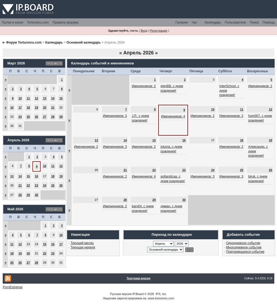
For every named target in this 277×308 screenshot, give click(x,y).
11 (28, 98)
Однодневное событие (243, 243)
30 (36, 194)
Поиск (254, 22)
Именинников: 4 (173, 116)
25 (28, 116)
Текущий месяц (82, 243)
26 (36, 116)
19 (36, 107)
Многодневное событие (244, 247)
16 (12, 107)
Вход (144, 30)
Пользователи (235, 22)
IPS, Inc (161, 294)
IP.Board (137, 294)
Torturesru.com (38, 22)
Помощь (269, 22)
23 (36, 185)
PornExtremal (12, 287)
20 (44, 107)
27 (44, 116)
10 (20, 98)
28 (52, 116)
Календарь (213, 22)
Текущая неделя (83, 247)
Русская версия (120, 294)
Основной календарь (84, 42)
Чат (194, 22)
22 (28, 185)
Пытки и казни (12, 22)
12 (36, 98)
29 (60, 116)
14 (52, 98)
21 (52, 107)
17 (20, 107)
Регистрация (158, 30)
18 (28, 107)
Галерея (182, 22)
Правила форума (65, 22)
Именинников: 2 (144, 86)
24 (20, 116)
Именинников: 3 (115, 116)
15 (60, 98)
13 (44, 98)
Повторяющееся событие (245, 252)
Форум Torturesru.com (24, 42)
